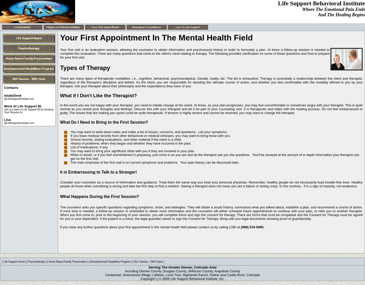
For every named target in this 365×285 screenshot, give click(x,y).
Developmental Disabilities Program (110, 261)
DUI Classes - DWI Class (148, 261)
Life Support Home (14, 261)
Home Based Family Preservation (68, 261)
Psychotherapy (36, 261)
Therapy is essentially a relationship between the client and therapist (311, 78)
